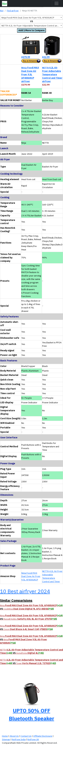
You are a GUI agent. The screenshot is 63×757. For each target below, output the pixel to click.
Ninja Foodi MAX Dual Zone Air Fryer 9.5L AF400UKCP (30, 576)
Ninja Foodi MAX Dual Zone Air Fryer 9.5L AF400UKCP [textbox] (27, 17)
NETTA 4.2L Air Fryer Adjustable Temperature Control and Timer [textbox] (32, 25)
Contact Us (26, 736)
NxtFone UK (33, 739)
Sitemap (6, 739)
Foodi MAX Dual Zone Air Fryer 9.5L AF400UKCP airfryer (30, 74)
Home (5, 736)
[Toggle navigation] (56, 3)
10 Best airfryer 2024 (25, 591)
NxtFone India (19, 739)
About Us (14, 736)
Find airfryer (13, 10)
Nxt (1, 10)
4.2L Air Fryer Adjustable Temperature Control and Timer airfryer (52, 74)
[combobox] (31, 17)
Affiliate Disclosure (42, 736)
